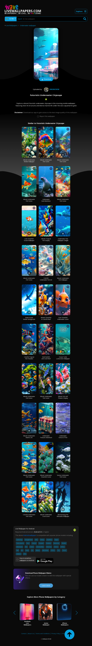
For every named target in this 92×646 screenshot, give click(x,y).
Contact (23, 633)
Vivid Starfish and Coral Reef (46, 358)
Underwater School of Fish (63, 436)
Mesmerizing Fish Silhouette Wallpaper (63, 515)
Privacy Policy (55, 633)
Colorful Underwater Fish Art (46, 279)
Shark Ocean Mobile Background (29, 318)
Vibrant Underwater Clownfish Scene (46, 476)
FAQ (63, 633)
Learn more (46, 586)
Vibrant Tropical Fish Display (46, 239)
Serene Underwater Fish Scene (63, 476)
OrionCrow (51, 89)
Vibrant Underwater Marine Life (29, 436)
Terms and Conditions (43, 633)
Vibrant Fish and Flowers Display (63, 397)
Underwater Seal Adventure (46, 200)
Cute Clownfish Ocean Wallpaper (29, 239)
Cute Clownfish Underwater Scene (63, 318)
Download (46, 79)
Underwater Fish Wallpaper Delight (63, 239)
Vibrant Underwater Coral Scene (46, 515)
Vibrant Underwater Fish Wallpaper (63, 279)
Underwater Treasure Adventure (46, 436)
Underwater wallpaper (28, 25)
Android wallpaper (29, 535)
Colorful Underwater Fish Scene (29, 515)
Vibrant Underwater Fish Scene (46, 160)
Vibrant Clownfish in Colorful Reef (46, 318)
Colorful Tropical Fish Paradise (29, 358)
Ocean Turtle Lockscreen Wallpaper (63, 358)
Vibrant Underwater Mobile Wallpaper (29, 160)
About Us (31, 633)
